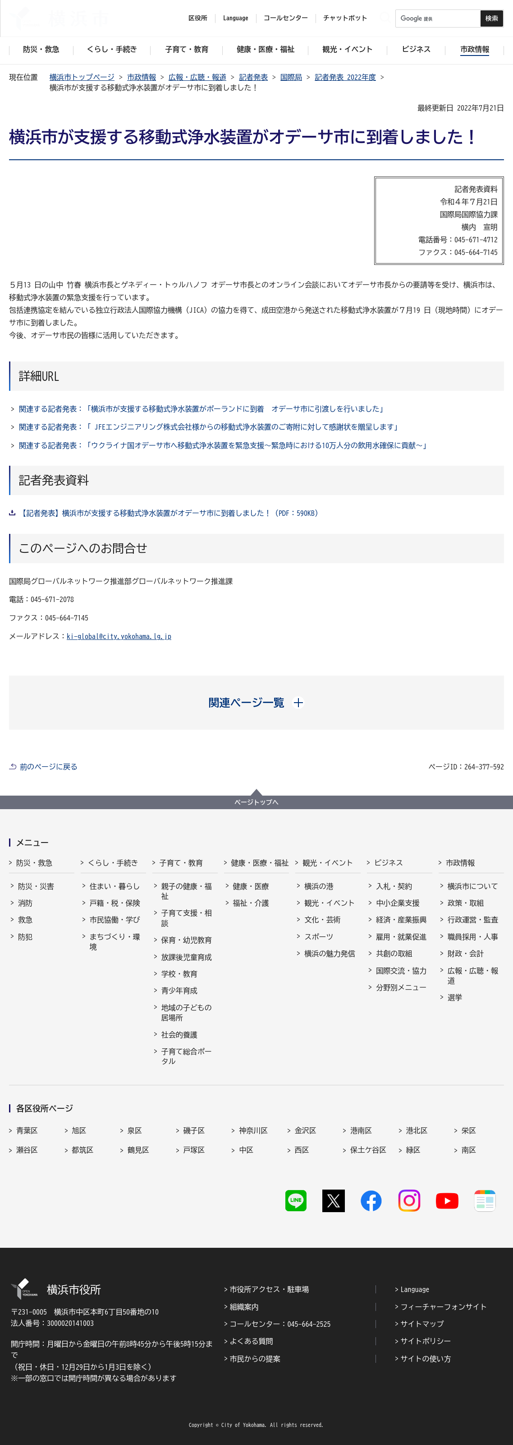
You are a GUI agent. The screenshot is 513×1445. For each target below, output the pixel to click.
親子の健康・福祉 (186, 891)
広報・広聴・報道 (197, 77)
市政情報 (141, 77)
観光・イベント (327, 862)
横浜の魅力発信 (329, 953)
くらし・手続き (113, 862)
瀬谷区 (27, 1149)
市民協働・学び (115, 919)
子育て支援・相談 (186, 917)
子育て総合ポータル (186, 1056)
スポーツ (318, 936)
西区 (302, 1149)
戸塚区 (194, 1149)
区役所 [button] (197, 18)
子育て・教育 (181, 862)
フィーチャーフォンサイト (444, 1307)
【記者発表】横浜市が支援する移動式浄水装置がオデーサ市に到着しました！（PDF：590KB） (170, 513)
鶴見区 (138, 1149)
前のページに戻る (49, 766)
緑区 (413, 1149)
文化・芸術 (322, 919)
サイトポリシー (426, 1341)
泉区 (135, 1130)
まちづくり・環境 (115, 941)
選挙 (455, 997)
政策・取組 (466, 903)
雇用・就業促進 (401, 936)
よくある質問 (251, 1341)
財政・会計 (466, 953)
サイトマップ (422, 1324)
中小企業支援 (397, 903)
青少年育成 (179, 990)
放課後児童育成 (186, 957)
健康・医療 (251, 886)
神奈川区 (253, 1130)
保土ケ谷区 (368, 1149)
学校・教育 (179, 973)
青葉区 (27, 1130)
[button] (257, 702)
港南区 (361, 1130)
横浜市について (473, 886)
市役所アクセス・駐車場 (269, 1289)
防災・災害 (36, 886)
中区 (246, 1149)
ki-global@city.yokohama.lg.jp (119, 636)
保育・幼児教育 (186, 940)
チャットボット (345, 18)
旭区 (79, 1130)
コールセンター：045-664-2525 (280, 1324)
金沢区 (305, 1130)
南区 (469, 1149)
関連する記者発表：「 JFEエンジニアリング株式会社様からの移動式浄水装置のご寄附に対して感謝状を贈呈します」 (210, 427)
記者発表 (253, 77)
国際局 (291, 77)
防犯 (25, 936)
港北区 (417, 1130)
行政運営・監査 (473, 919)
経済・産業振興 (401, 919)
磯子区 (194, 1130)
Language (415, 1289)
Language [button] (235, 18)
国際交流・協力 (401, 970)
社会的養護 (179, 1034)
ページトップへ (256, 802)
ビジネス (388, 862)
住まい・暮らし (115, 886)
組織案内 (244, 1307)
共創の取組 (394, 953)
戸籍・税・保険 (115, 903)
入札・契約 (394, 886)
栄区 (469, 1130)
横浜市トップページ (82, 77)
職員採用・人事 (473, 936)
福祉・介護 (251, 903)
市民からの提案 (255, 1358)
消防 (25, 903)
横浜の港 (318, 886)
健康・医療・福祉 (260, 862)
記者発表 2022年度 (345, 77)
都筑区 (83, 1149)
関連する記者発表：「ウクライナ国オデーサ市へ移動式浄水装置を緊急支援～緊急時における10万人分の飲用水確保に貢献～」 (224, 445)
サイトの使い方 (426, 1358)
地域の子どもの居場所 (186, 1012)
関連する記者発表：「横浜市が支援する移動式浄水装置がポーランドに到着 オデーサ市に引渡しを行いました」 (203, 408)
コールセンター (286, 18)
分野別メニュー (401, 987)
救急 (25, 919)
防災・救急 (34, 862)
